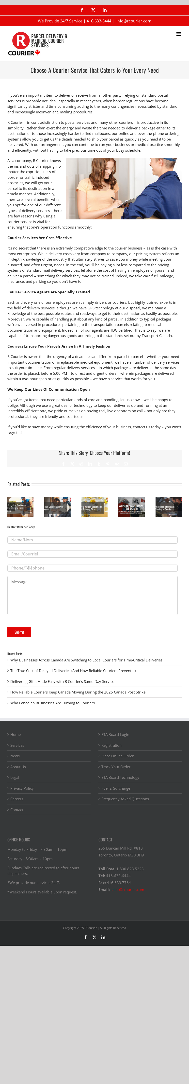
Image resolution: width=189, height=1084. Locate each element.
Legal (14, 777)
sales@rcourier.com (127, 889)
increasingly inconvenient (36, 111)
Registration (111, 745)
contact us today (147, 426)
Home (15, 734)
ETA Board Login (115, 734)
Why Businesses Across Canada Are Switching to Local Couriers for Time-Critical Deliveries (86, 660)
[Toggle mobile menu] (179, 33)
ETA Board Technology (120, 777)
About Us (18, 766)
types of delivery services (28, 210)
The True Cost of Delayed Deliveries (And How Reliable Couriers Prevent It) (73, 670)
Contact (16, 809)
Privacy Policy (22, 788)
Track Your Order (115, 766)
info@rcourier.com (133, 21)
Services (17, 745)
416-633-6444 (99, 21)
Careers (16, 798)
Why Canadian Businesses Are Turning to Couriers (52, 702)
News (15, 755)
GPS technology (101, 307)
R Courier (15, 122)
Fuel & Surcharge (115, 788)
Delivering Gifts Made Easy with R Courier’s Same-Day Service (62, 681)
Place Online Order (117, 755)
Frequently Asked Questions (125, 798)
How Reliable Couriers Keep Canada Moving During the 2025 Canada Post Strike (77, 692)
